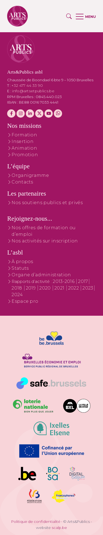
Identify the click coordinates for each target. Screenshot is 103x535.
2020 (45, 288)
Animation (24, 148)
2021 (60, 288)
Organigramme (30, 175)
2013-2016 (64, 281)
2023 (87, 288)
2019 (31, 288)
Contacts (22, 182)
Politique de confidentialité (35, 521)
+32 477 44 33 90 (27, 85)
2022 (74, 288)
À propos (22, 261)
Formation (24, 134)
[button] (69, 16)
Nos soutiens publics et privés (47, 202)
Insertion (23, 141)
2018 (17, 288)
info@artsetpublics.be (33, 91)
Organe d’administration (41, 274)
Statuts (20, 268)
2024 (17, 294)
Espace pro (25, 301)
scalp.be (59, 527)
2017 (83, 281)
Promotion (25, 154)
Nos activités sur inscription (45, 241)
